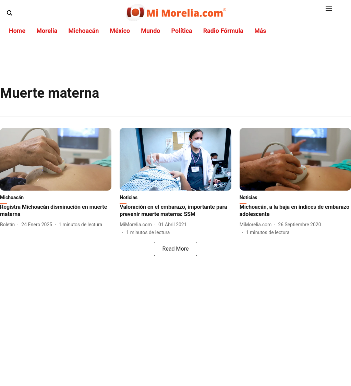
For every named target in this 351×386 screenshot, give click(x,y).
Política (181, 30)
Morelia (46, 30)
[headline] (55, 211)
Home (17, 30)
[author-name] (8, 224)
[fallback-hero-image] (55, 159)
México (120, 30)
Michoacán (83, 30)
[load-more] (175, 249)
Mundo (150, 30)
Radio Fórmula (223, 30)
